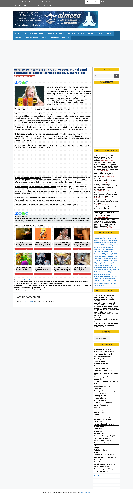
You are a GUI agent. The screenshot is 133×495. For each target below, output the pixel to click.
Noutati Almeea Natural (103, 424)
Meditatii (97, 412)
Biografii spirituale (101, 364)
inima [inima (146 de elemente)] (108, 258)
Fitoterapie (98, 398)
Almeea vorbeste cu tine (103, 352)
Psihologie (98, 445)
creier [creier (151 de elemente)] (113, 243)
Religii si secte (99, 450)
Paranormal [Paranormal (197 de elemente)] (109, 263)
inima (22, 283)
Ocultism (97, 429)
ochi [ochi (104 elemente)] (100, 263)
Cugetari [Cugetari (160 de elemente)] (108, 245)
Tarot (96, 462)
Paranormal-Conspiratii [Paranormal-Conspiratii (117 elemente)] (102, 267)
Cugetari (97, 379)
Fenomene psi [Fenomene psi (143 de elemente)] (100, 254)
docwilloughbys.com (101, 476)
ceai (54, 281)
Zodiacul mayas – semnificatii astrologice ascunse (35, 290)
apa (17, 281)
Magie (96, 407)
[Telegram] (26, 82)
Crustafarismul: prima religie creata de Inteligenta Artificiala (106, 179)
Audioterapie (99, 361)
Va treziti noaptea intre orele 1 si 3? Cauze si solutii (106, 208)
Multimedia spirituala (102, 419)
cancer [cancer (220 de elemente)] (105, 240)
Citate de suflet (100, 368)
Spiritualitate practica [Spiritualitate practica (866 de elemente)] (102, 272)
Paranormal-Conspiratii (46, 5)
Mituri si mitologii (100, 417)
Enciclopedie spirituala (102, 391)
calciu (46, 281)
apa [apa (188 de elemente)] (96, 238)
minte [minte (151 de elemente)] (100, 261)
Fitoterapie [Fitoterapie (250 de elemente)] (111, 254)
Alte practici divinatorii (103, 354)
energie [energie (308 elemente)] (108, 252)
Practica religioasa (101, 441)
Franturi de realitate (92, 2)
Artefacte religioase (102, 356)
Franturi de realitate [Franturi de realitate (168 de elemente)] (102, 256)
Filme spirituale (100, 396)
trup (46, 283)
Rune (96, 452)
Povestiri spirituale (101, 438)
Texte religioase (100, 467)
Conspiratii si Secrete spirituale (30, 2)
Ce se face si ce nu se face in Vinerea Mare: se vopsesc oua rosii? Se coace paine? (105, 214)
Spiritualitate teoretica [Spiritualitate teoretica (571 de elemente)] (102, 276)
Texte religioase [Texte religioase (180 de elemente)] (104, 281)
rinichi (43, 283)
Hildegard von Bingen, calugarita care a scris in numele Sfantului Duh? (106, 201)
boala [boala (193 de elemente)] (97, 240)
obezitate (37, 283)
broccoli (40, 281)
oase (31, 283)
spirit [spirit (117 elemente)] (115, 270)
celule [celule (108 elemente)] (113, 240)
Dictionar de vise (100, 384)
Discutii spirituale (100, 386)
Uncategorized (99, 471)
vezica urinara (53, 283)
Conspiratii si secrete (102, 371)
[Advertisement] (66, 53)
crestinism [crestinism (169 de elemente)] (99, 245)
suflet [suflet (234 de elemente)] (97, 279)
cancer (50, 281)
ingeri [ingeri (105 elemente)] (101, 258)
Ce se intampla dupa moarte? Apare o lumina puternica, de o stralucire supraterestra (105, 194)
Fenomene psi (99, 393)
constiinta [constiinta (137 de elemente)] (98, 243)
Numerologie (99, 426)
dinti (62, 281)
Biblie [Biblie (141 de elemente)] (113, 238)
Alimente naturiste (101, 349)
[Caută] (116, 76)
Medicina (103, 2)
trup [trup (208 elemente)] (107, 283)
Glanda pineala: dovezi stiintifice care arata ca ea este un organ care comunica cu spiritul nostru (106, 186)
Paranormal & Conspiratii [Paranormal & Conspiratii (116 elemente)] (103, 265)
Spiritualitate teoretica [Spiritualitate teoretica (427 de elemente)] (103, 274)
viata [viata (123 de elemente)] (100, 285)
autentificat (29, 301)
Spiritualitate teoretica (50, 2)
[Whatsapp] (23, 82)
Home (16, 2)
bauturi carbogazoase (26, 281)
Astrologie (98, 359)
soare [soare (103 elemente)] (108, 270)
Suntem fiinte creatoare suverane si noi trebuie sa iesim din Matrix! (106, 174)
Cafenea (97, 366)
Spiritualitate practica (67, 2)
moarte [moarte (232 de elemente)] (108, 261)
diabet (58, 281)
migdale (27, 283)
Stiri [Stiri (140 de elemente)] (115, 276)
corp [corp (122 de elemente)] (107, 243)
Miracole (97, 415)
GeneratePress (85, 492)
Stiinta (96, 459)
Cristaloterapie (100, 377)
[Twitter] (20, 82)
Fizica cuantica (99, 400)
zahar (60, 283)
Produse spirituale (101, 443)
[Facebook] (16, 82)
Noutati (97, 422)
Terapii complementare (103, 464)
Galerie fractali (100, 405)
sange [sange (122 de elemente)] (101, 270)
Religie (33, 5)
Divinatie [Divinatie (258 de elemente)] (108, 247)
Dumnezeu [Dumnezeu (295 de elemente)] (99, 249)
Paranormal (98, 433)
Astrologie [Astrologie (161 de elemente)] (104, 238)
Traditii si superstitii (20, 5)
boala (36, 281)
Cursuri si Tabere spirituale (104, 381)
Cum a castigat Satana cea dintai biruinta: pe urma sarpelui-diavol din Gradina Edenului (104, 158)
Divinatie (81, 2)
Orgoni (96, 431)
